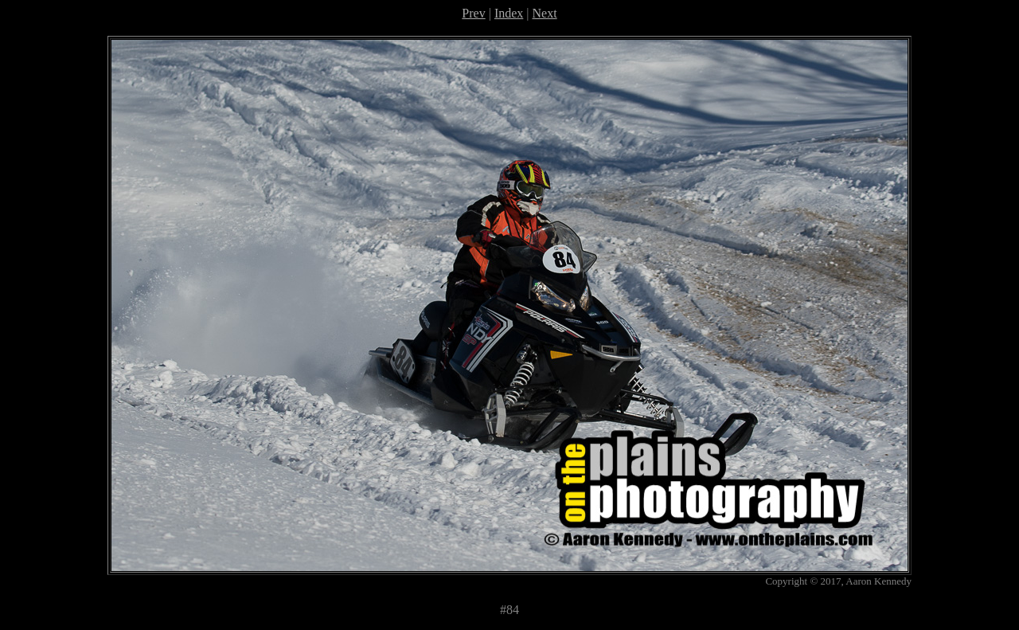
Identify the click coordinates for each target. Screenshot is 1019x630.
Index (508, 13)
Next (545, 13)
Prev (473, 13)
